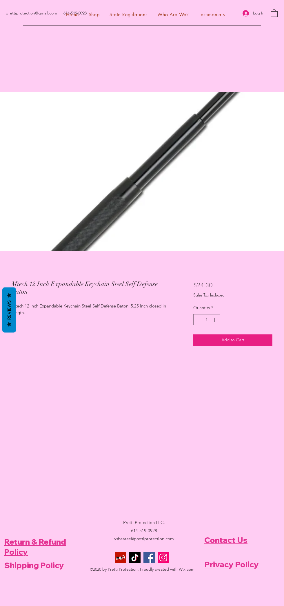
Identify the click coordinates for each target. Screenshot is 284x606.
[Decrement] (198, 319)
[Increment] (215, 319)
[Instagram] (163, 557)
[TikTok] (135, 557)
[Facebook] (149, 557)
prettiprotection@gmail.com (31, 13)
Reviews (9, 310)
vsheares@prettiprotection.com (144, 538)
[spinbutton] (206, 319)
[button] (274, 13)
